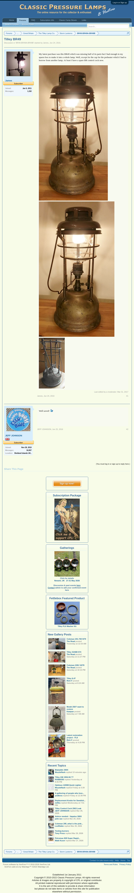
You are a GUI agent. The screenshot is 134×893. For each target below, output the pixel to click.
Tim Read (71, 641)
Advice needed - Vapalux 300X (68, 816)
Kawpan (70, 712)
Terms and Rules (111, 864)
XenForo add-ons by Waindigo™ (17, 867)
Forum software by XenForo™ (27, 864)
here (78, 585)
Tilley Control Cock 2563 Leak (68, 808)
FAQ (33, 20)
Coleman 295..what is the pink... (69, 824)
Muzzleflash (60, 788)
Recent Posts (28, 25)
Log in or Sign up (120, 3)
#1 (127, 396)
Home (11, 20)
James (45, 43)
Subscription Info (47, 20)
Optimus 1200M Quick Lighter (68, 785)
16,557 (29, 450)
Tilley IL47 (71, 678)
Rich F (69, 681)
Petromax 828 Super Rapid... (67, 838)
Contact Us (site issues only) (101, 860)
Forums (22, 20)
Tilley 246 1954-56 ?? (64, 777)
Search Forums (12, 25)
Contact (51, 588)
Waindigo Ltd (43, 867)
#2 (127, 429)
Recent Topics (57, 765)
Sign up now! (67, 483)
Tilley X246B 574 (74, 652)
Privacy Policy (125, 864)
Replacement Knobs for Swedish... (70, 800)
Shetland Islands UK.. (23, 453)
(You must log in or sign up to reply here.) (113, 464)
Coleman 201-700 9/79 (76, 639)
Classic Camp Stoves (68, 20)
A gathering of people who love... (69, 793)
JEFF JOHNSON (13, 435)
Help (117, 860)
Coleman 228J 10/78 (75, 665)
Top (128, 860)
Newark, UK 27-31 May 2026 (67, 581)
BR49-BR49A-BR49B (25, 43)
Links (84, 20)
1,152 (29, 91)
